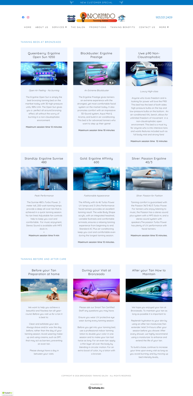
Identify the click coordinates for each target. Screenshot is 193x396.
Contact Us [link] (147, 27)
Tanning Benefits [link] (122, 27)
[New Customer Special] (96, 2)
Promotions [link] (97, 27)
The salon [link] (78, 27)
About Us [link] (41, 27)
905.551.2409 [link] (164, 17)
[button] (59, 27)
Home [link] (28, 27)
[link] (23, 17)
